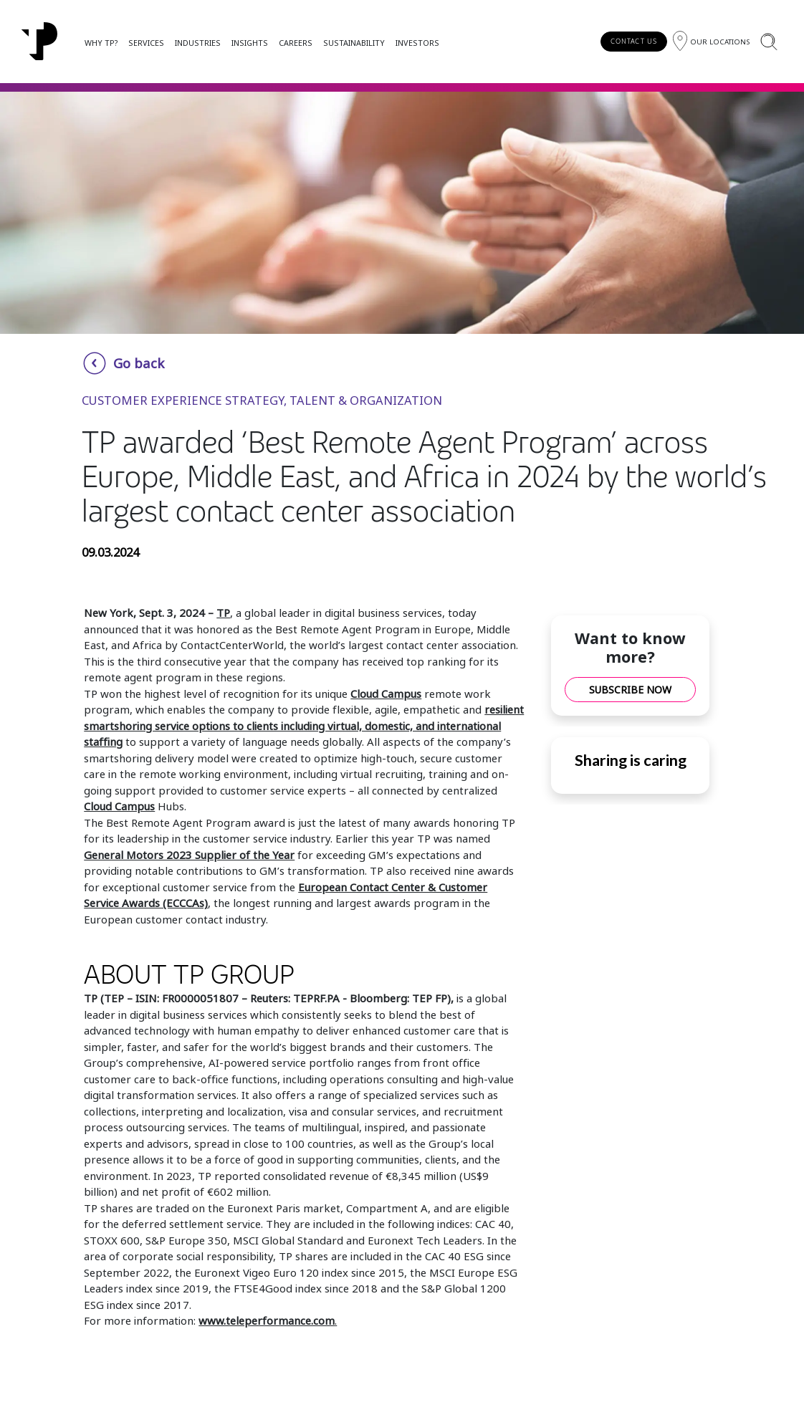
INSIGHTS (249, 42)
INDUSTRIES (198, 42)
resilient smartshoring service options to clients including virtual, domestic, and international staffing (304, 725)
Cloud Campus (385, 693)
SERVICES (146, 42)
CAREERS (295, 42)
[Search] (769, 41)
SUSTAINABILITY (354, 42)
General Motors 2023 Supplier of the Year (189, 855)
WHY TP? (101, 42)
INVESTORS (417, 42)
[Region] (711, 41)
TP (223, 612)
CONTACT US (634, 41)
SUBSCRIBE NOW (630, 689)
